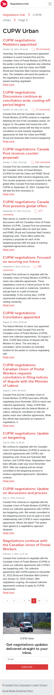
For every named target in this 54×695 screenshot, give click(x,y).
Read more (8, 84)
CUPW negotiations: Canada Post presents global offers (26, 204)
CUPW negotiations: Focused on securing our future (27, 259)
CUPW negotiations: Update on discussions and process (26, 491)
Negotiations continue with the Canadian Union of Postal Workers (26, 545)
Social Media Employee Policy (17, 691)
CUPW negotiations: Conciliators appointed (21, 315)
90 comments (43, 49)
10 (39, 601)
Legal (35, 685)
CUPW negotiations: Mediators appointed (20, 42)
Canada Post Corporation (17, 685)
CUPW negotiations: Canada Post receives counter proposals (26, 153)
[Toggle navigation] (50, 4)
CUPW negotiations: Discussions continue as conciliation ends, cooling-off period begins (26, 98)
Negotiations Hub (14, 14)
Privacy (43, 685)
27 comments (43, 109)
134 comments (42, 162)
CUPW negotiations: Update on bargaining (26, 435)
